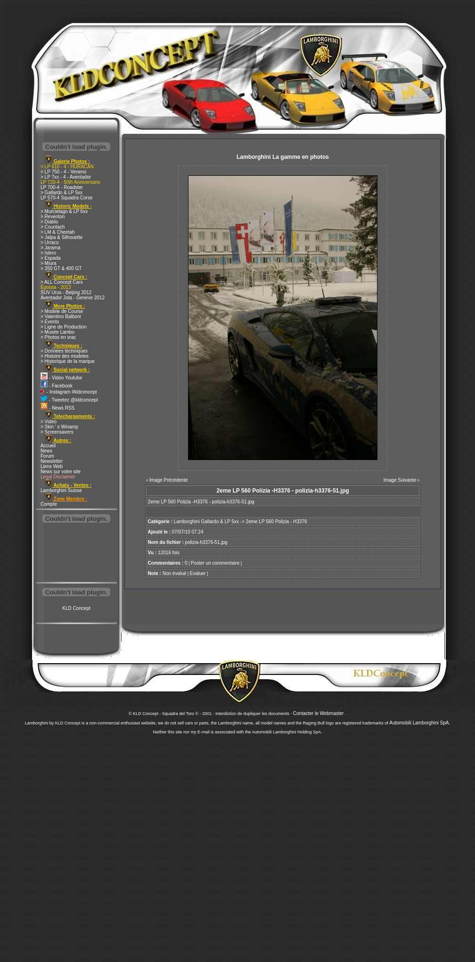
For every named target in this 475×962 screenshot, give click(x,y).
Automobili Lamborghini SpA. (419, 722)
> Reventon (53, 216)
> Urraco (50, 242)
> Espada (51, 258)
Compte (49, 504)
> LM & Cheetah (58, 232)
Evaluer (198, 573)
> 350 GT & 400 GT (61, 268)
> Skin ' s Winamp (59, 426)
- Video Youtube (61, 377)
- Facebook (57, 385)
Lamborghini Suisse (61, 490)
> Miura (49, 263)
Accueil (48, 445)
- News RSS (57, 408)
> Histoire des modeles (65, 356)
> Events (50, 321)
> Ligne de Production (64, 326)
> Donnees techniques (64, 351)
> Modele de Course (62, 311)
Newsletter (52, 461)
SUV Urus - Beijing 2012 (66, 292)
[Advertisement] (76, 553)
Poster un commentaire (215, 563)
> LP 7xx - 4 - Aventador (66, 177)
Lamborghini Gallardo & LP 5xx (206, 521)
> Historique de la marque (68, 361)
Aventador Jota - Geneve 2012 (73, 297)
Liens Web (52, 466)
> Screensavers (57, 432)
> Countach (53, 227)
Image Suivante (400, 480)
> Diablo (49, 221)
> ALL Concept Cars (61, 282)
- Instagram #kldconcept (69, 392)
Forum (47, 456)
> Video (49, 421)
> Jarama (50, 247)
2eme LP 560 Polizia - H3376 (276, 521)
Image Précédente (168, 480)
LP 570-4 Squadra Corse (66, 197)
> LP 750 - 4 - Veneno (63, 171)
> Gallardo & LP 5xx (61, 192)
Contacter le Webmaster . (319, 713)
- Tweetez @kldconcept (69, 400)
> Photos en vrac (58, 337)
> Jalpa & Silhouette (61, 237)
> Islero (48, 252)
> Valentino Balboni (61, 316)
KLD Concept (76, 608)
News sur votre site (61, 471)
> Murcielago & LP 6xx (64, 211)
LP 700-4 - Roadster (62, 187)
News (46, 450)
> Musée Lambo (57, 332)
